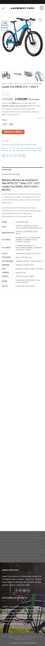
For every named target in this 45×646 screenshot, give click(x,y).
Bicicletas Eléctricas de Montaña (28, 84)
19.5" (14, 148)
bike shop (12, 150)
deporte (24, 150)
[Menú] (3, 8)
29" (18, 148)
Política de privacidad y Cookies (22, 638)
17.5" (10, 148)
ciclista (18, 150)
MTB (39, 150)
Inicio (4, 84)
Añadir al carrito (13, 132)
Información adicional (11, 174)
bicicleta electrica (30, 148)
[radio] (5, 124)
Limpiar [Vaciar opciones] (40, 118)
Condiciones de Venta (22, 639)
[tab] (22, 169)
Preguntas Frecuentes (33, 636)
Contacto (19, 636)
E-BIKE (10, 84)
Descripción (6, 170)
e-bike (29, 150)
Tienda (10, 636)
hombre (35, 150)
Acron (22, 148)
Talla (4, 120)
